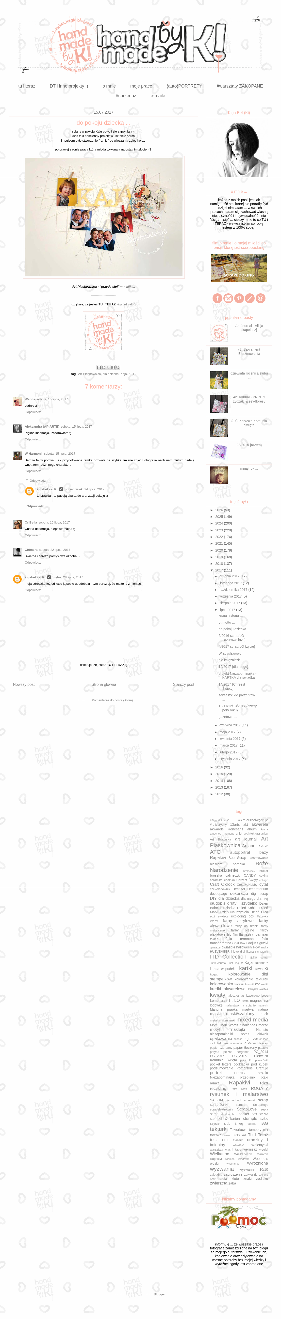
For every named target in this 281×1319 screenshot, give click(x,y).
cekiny (263, 875)
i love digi (238, 951)
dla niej (262, 898)
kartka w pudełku (223, 969)
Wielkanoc (219, 1154)
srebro (263, 1114)
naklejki (238, 1029)
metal (214, 1020)
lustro (245, 1000)
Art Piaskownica (89, 374)
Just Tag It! (235, 962)
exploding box (242, 916)
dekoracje (239, 893)
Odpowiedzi (38, 480)
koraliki (239, 984)
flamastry (246, 934)
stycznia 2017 (230, 759)
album (252, 829)
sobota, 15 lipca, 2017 (52, 399)
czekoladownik (220, 889)
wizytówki (243, 1158)
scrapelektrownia (221, 1109)
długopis (218, 903)
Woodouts (260, 1159)
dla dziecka (111, 374)
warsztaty (216, 1149)
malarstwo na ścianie (240, 1005)
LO (237, 1000)
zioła (223, 1179)
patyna (214, 1052)
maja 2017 (227, 732)
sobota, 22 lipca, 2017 (54, 550)
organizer (251, 1039)
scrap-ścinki (219, 1105)
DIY (213, 898)
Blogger (159, 1294)
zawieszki (250, 1174)
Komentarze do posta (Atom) (112, 700)
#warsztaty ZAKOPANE (240, 86)
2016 (219, 767)
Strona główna (104, 684)
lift (230, 1001)
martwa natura (255, 1009)
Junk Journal (218, 962)
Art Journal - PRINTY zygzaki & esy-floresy (249, 399)
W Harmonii (34, 453)
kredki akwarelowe (228, 989)
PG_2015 (217, 1056)
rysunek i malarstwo (239, 1094)
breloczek (249, 870)
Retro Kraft (239, 1088)
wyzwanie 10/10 (253, 1169)
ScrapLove (247, 1109)
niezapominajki (221, 1034)
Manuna (216, 1009)
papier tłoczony (245, 1047)
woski (214, 1163)
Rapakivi (239, 1082)
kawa (259, 969)
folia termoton (240, 939)
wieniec (229, 1158)
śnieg (239, 1123)
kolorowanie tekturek (251, 979)
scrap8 (240, 1105)
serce (214, 1114)
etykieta (223, 916)
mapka (232, 1009)
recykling (218, 1088)
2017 (219, 570)
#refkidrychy (218, 824)
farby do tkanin (247, 926)
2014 (219, 781)
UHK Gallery (232, 1140)
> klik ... (129, 286)
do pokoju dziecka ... (234, 629)
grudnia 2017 (230, 576)
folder (214, 939)
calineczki (232, 875)
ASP (264, 846)
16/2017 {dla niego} (233, 667)
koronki (249, 984)
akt (245, 824)
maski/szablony (240, 1013)
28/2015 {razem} (249, 445)
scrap (263, 1100)
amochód (215, 833)
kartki (245, 968)
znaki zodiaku (256, 1179)
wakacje (238, 1145)
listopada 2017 (231, 583)
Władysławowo (229, 653)
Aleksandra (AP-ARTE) (42, 426)
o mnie (109, 86)
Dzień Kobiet (247, 908)
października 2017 (233, 590)
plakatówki (261, 1060)
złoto (235, 1179)
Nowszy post (24, 684)
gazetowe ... (227, 717)
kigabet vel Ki (125, 304)
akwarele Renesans (226, 829)
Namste (262, 1030)
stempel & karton (225, 1119)
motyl (215, 1029)
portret (216, 1072)
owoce (237, 1043)
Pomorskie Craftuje (252, 1068)
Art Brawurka (220, 839)
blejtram (216, 864)
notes (245, 1034)
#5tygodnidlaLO (219, 820)
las (243, 995)
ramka (215, 1083)
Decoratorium (257, 889)
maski (215, 1013)
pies (243, 1060)
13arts (235, 824)
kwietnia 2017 (230, 739)
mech (264, 1014)
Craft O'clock (222, 884)
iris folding (261, 951)
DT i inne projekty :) (69, 86)
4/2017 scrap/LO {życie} (236, 646)
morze (263, 1025)
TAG (264, 1123)
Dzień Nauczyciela (234, 912)
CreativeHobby (247, 884)
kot (257, 984)
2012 (219, 794)
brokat (263, 871)
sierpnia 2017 (230, 603)
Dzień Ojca (259, 912)
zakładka (216, 1174)
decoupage (218, 894)
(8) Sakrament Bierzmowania (249, 351)
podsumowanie (221, 1068)
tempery (255, 1130)
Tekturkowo (239, 1130)
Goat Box (238, 943)
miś (221, 1020)
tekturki (219, 1129)
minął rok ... (249, 468)
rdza (264, 1083)
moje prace (141, 86)
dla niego (248, 898)
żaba (232, 1183)
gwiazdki (228, 947)
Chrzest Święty (247, 880)
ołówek (262, 1034)
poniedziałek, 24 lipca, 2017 (84, 489)
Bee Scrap (237, 858)
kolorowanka (221, 984)
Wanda (30, 399)
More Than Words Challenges (233, 1025)
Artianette (251, 845)
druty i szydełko (242, 903)
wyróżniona (257, 1163)
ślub (227, 1123)
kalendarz (261, 963)
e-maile (158, 95)
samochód (233, 1100)
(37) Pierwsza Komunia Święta (249, 423)
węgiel (263, 1149)
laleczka (233, 995)
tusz (214, 1140)
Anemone (228, 833)
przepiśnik (247, 1077)
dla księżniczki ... (231, 660)
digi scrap (259, 894)
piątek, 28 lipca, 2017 (68, 577)
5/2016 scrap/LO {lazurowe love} (232, 638)
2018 (219, 564)
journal (264, 957)
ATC (215, 852)
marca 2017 (229, 745)
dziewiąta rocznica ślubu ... (249, 375)
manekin (263, 1005)
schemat (249, 1100)
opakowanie (221, 1038)
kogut (214, 974)
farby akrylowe (238, 920)
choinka (229, 880)
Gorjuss (252, 943)
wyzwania (222, 1169)
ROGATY (259, 1088)
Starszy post (183, 684)
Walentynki (259, 1145)
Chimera (31, 550)
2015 (219, 774)
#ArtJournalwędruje (253, 820)
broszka (216, 875)
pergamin (242, 1052)
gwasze (215, 947)
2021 (219, 543)
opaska (237, 1038)
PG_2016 (239, 1056)
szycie (215, 1123)
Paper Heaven (258, 1043)
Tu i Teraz (258, 1135)
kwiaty (217, 995)
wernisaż (250, 1149)
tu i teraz (26, 86)
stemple (250, 1118)
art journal (246, 839)
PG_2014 (260, 1052)
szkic (264, 1119)
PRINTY (240, 1073)
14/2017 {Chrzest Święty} (231, 686)
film (235, 934)
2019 (219, 557)
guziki (263, 943)
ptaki (264, 1077)
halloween (244, 947)
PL (250, 1060)
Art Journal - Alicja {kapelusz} (249, 328)
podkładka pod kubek (250, 1064)
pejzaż (227, 1052)
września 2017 (231, 596)
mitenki (230, 1020)
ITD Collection (228, 957)
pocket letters (220, 1064)
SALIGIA (216, 1100)
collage (263, 880)
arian (264, 833)
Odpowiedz (33, 412)
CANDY (250, 875)
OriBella (31, 522)
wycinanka (233, 1163)
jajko (253, 957)
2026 (219, 510)
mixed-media (252, 1020)
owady (227, 1043)
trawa (227, 1135)
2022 (219, 537)
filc (229, 934)
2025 (219, 517)
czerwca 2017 (230, 725)
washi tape (233, 1149)
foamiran (261, 934)
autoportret (240, 852)
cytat (263, 884)
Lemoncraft (218, 1001)
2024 (219, 523)
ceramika (216, 880)
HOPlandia (260, 947)
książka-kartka (258, 989)
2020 (219, 550)
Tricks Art (239, 1135)
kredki (264, 984)
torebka (216, 1135)
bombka (239, 864)
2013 (219, 787)
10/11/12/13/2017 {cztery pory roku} (237, 708)
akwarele (259, 824)
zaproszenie (233, 1174)
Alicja (264, 829)
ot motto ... (226, 622)
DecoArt (238, 889)
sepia (264, 1109)
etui (212, 916)
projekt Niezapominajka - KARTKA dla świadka (237, 676)
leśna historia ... (230, 615)
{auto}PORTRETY (184, 86)
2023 (219, 530)
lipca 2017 (227, 610)
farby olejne (242, 930)
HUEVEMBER (220, 951)
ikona (250, 951)
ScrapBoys (260, 1105)
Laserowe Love (257, 995)
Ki (130, 374)
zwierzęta (219, 1183)
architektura (252, 833)
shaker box (248, 1114)
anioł (239, 833)
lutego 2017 (228, 752)
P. (134, 374)
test (265, 1130)
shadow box (229, 1114)
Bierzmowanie (258, 858)
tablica (251, 1123)
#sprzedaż (126, 95)
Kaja (123, 374)
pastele (263, 1047)
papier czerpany (221, 1047)
